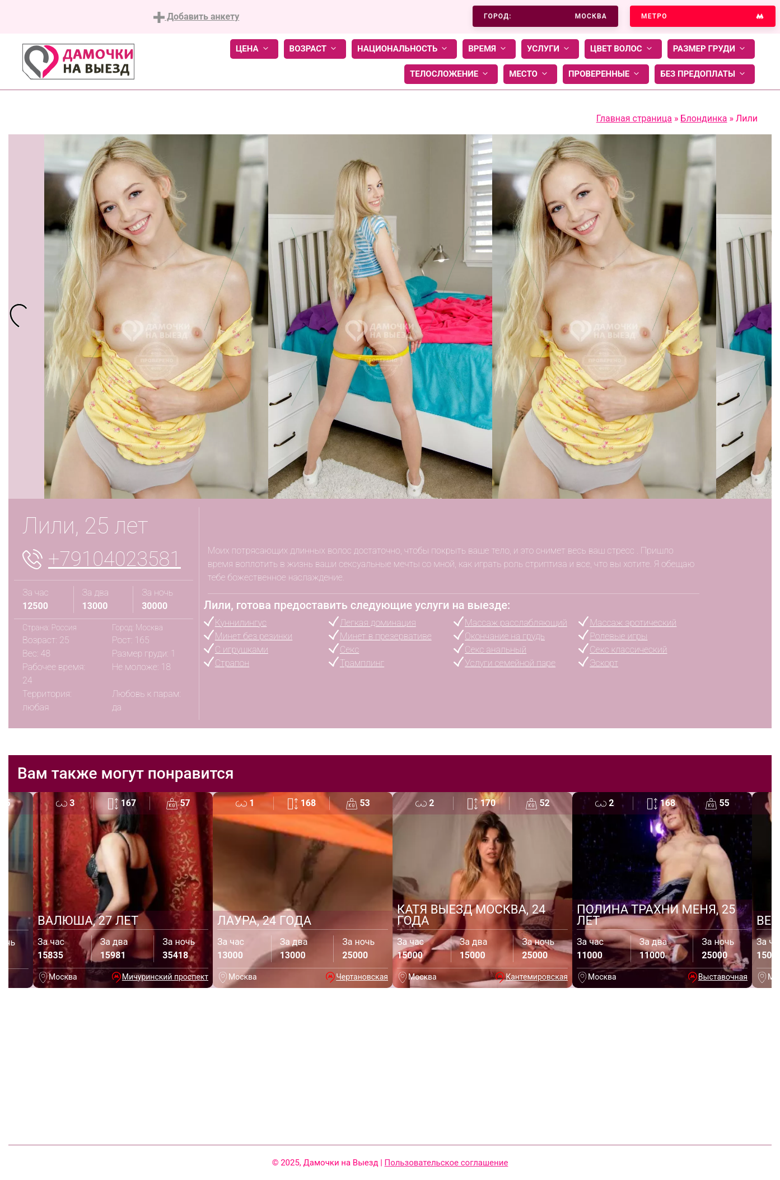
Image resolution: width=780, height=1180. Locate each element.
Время (489, 49)
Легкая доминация (378, 622)
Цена (254, 49)
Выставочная (723, 976)
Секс (349, 649)
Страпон (232, 663)
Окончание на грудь (505, 636)
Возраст (314, 49)
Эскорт (604, 663)
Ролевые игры (618, 636)
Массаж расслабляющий (516, 622)
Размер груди (711, 49)
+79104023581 (114, 559)
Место (530, 74)
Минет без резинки (253, 636)
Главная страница (634, 118)
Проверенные (605, 74)
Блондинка (703, 118)
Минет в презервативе (386, 636)
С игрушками (241, 649)
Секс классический (628, 649)
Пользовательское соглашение (446, 1163)
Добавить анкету (196, 17)
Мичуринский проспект (165, 976)
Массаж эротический (633, 622)
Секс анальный (495, 649)
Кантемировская (537, 976)
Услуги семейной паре (510, 663)
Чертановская (362, 976)
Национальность (404, 49)
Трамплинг (362, 663)
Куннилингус (241, 622)
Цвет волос (623, 49)
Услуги (550, 49)
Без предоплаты (704, 74)
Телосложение (451, 74)
